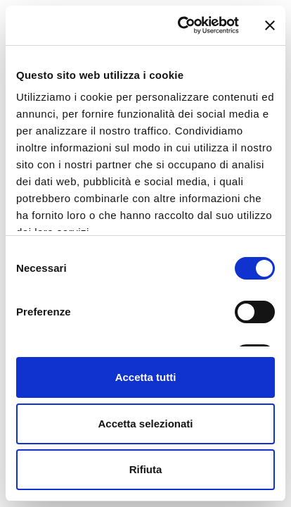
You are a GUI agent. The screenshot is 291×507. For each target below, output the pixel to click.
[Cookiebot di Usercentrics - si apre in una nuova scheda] (180, 25)
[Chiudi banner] (270, 25)
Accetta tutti (145, 377)
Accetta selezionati (145, 424)
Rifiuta (145, 469)
